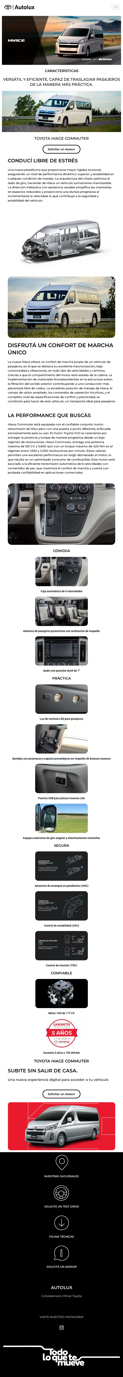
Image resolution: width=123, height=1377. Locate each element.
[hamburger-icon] (115, 7)
